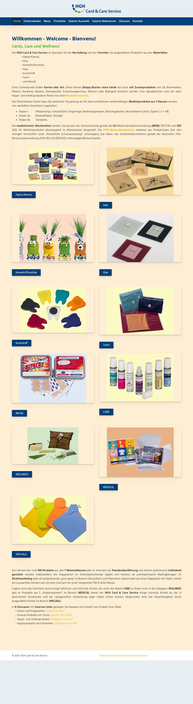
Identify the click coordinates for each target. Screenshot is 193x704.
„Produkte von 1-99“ (65, 623)
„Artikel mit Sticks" (61, 615)
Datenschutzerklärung (122, 656)
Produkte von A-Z (77, 96)
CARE (106, 412)
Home (17, 21)
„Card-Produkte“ (55, 611)
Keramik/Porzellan (26, 272)
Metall (19, 413)
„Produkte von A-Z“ (61, 619)
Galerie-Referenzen (104, 21)
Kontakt (138, 21)
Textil (106, 345)
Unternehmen (32, 21)
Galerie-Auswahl (78, 21)
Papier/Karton (24, 195)
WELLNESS (22, 474)
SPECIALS (21, 554)
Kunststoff (22, 343)
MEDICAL (108, 487)
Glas (105, 272)
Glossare (124, 21)
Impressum (142, 656)
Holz (105, 205)
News (47, 21)
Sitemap (103, 656)
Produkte (59, 21)
